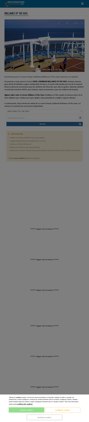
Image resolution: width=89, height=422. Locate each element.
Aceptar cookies (26, 410)
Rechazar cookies (44, 417)
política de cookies (25, 404)
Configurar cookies (62, 410)
